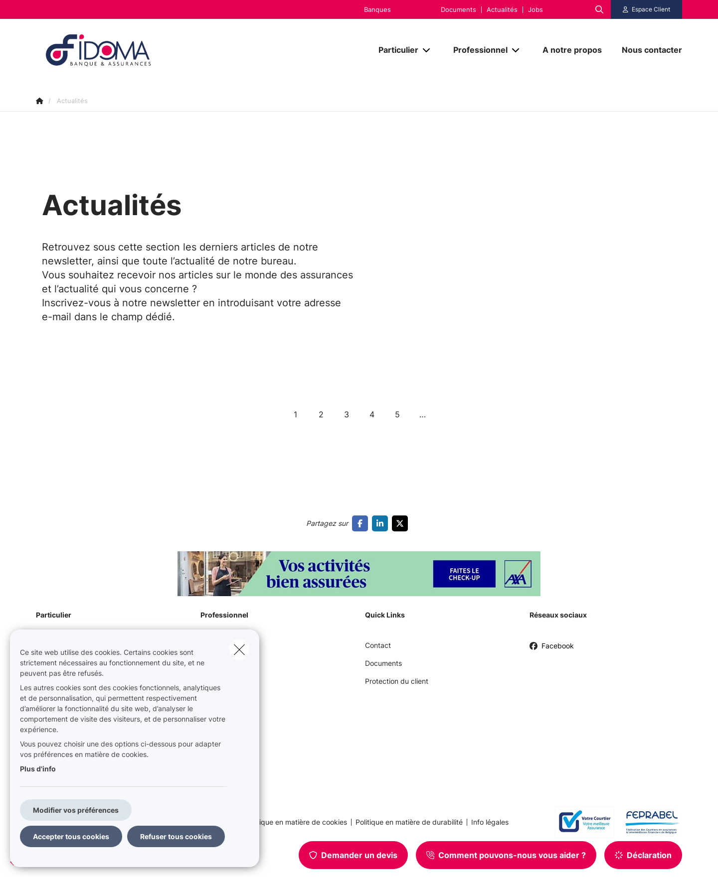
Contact (378, 645)
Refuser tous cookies (176, 836)
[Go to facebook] (362, 523)
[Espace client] (647, 9)
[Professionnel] (476, 49)
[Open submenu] (427, 50)
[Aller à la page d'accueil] (135, 50)
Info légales (490, 822)
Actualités (502, 9)
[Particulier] (394, 49)
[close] (239, 649)
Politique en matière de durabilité (409, 822)
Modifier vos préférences (76, 810)
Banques (377, 9)
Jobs (535, 9)
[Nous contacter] (647, 49)
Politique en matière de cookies (296, 822)
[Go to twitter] (402, 523)
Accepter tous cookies (71, 836)
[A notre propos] (572, 49)
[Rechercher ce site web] (599, 9)
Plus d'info (38, 768)
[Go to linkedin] (382, 523)
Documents (458, 9)
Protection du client (396, 681)
